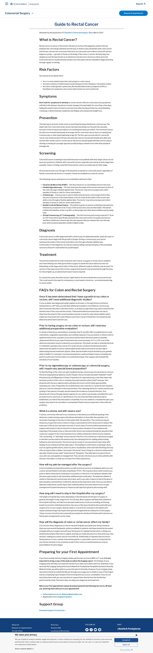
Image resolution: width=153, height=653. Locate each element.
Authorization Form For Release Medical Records (62, 594)
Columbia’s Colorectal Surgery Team (78, 33)
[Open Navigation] (7, 4)
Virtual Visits (17, 631)
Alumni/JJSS (56, 628)
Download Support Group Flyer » (52, 610)
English (61, 597)
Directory (55, 625)
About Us (15, 625)
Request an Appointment (133, 13)
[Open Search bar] (140, 4)
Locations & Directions (60, 631)
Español (68, 597)
